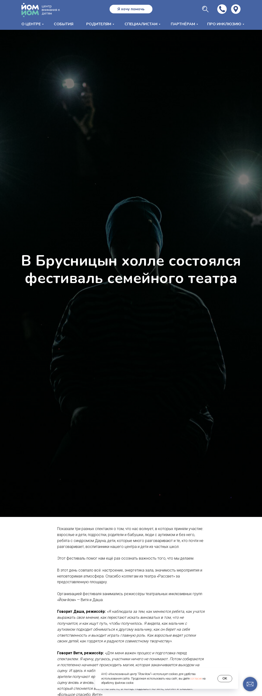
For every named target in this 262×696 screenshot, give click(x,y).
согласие (196, 678)
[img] (236, 9)
